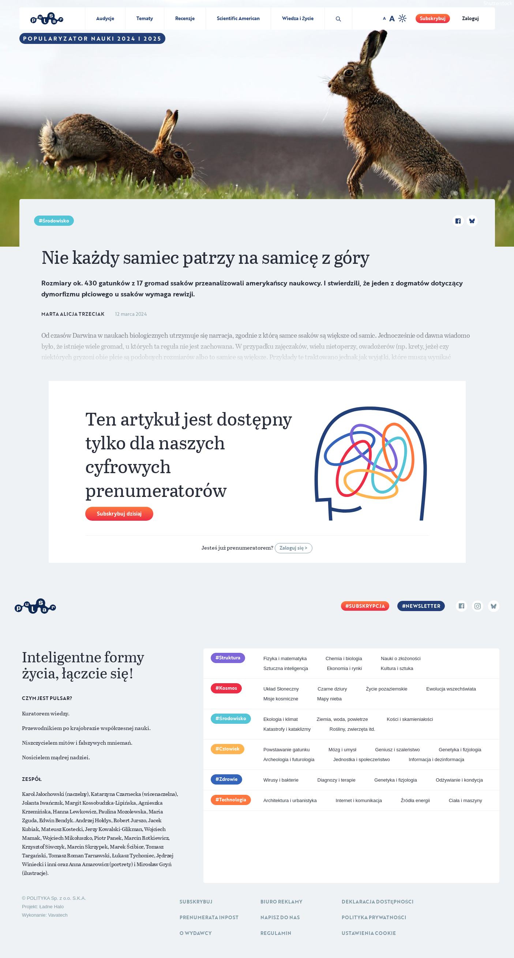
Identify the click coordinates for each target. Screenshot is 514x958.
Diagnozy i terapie (337, 780)
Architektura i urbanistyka (290, 800)
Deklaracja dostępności (377, 901)
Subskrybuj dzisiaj (119, 513)
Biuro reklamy (281, 901)
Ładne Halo (52, 906)
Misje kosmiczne (280, 698)
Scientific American (238, 18)
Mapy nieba (329, 698)
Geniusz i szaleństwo (397, 749)
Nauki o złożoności (400, 658)
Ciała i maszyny (465, 800)
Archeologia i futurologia (288, 759)
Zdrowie (228, 779)
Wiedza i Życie (298, 18)
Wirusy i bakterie (281, 780)
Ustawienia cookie (369, 933)
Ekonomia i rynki (344, 668)
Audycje (105, 18)
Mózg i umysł (342, 749)
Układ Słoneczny (281, 689)
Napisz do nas (280, 917)
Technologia (232, 799)
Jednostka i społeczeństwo (361, 759)
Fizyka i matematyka (285, 658)
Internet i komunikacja (358, 800)
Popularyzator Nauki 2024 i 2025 (92, 38)
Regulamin (275, 933)
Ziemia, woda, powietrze (342, 719)
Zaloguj (470, 18)
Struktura (229, 657)
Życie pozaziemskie (386, 689)
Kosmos (228, 688)
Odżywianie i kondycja (459, 780)
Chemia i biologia (344, 658)
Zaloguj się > (293, 547)
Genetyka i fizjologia (460, 749)
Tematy (144, 18)
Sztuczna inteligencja (285, 668)
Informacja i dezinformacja (436, 759)
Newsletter (423, 606)
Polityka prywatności (374, 917)
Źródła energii (415, 800)
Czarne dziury (332, 689)
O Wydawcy (195, 933)
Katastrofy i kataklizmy (287, 729)
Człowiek (229, 748)
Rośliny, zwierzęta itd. (352, 729)
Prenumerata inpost (209, 917)
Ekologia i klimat (280, 719)
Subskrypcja (367, 606)
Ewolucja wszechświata (451, 689)
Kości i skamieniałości (410, 719)
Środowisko (56, 220)
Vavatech (57, 915)
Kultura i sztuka (397, 668)
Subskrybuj (433, 18)
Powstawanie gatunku (286, 749)
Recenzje (185, 18)
